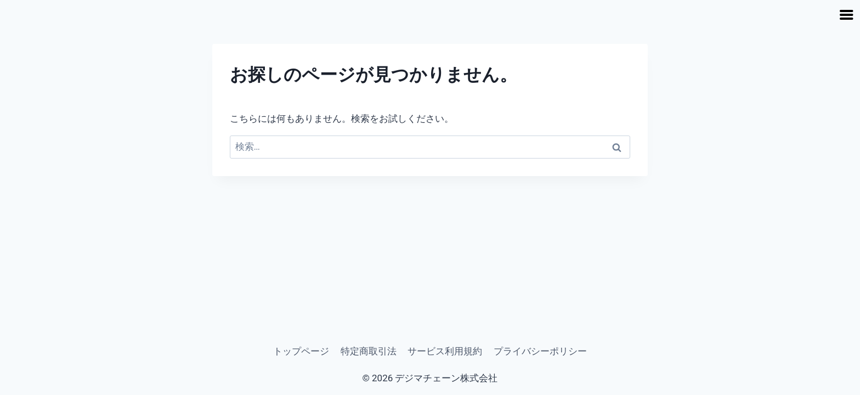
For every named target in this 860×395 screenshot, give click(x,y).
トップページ (301, 351)
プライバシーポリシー (540, 351)
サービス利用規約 (445, 351)
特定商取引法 (369, 351)
